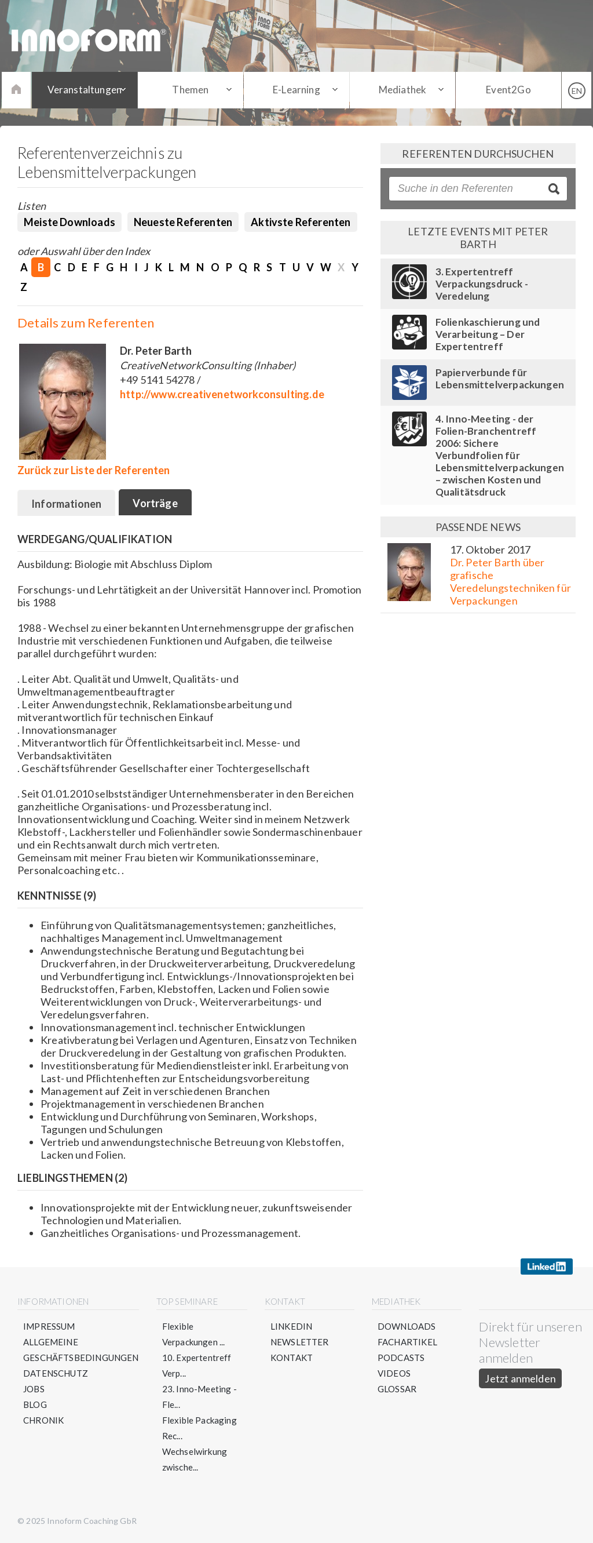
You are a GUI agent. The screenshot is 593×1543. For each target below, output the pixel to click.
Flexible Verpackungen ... (193, 1334)
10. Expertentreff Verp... (197, 1365)
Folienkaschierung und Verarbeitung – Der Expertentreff (487, 334)
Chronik (43, 1420)
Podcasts (401, 1357)
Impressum (49, 1326)
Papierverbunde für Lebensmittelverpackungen (499, 378)
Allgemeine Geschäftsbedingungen (81, 1350)
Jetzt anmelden (520, 1378)
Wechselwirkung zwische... (195, 1459)
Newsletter (299, 1342)
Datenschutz (55, 1373)
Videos (394, 1373)
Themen (190, 89)
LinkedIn (291, 1326)
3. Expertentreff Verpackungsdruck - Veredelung (481, 283)
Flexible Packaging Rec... (199, 1428)
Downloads (407, 1326)
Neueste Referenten (183, 222)
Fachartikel (407, 1342)
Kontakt (291, 1357)
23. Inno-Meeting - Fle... (199, 1397)
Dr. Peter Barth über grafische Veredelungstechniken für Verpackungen (510, 581)
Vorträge (155, 503)
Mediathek (403, 89)
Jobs (34, 1389)
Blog (35, 1404)
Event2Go (508, 89)
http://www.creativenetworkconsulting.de (222, 394)
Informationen (66, 503)
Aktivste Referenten (300, 222)
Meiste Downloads (69, 222)
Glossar (397, 1389)
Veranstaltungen (84, 89)
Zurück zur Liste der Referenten (93, 470)
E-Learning (296, 89)
